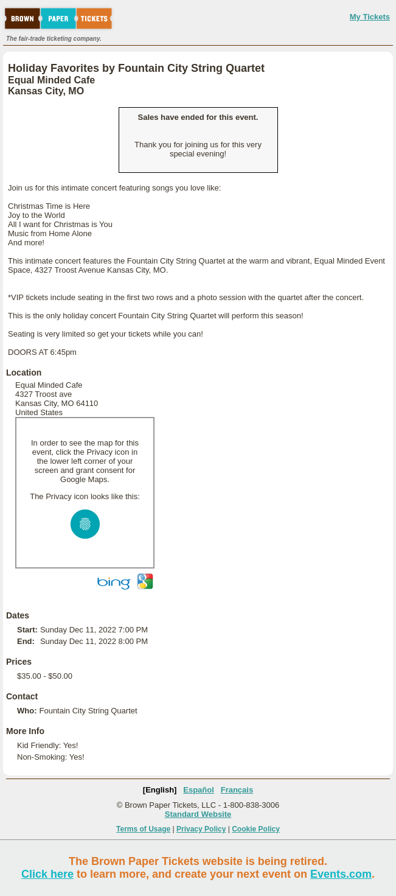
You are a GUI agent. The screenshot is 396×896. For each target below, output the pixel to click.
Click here (47, 874)
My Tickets (370, 16)
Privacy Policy (201, 829)
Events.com (341, 874)
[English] (160, 789)
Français (237, 789)
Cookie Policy (256, 829)
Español (198, 789)
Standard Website (198, 814)
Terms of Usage (143, 829)
